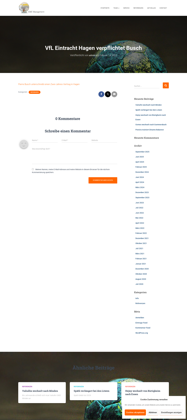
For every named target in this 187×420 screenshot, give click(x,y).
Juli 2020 (139, 284)
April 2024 (139, 182)
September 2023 (142, 197)
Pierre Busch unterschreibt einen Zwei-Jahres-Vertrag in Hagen (50, 84)
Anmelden (139, 318)
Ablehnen (153, 412)
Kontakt (163, 8)
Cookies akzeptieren (135, 412)
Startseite (105, 8)
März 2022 (139, 228)
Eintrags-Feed (141, 323)
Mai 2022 (139, 218)
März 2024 (139, 187)
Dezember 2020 (142, 269)
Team (116, 8)
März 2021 (139, 254)
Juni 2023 (139, 203)
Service (126, 8)
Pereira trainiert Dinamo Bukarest (149, 130)
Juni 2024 (139, 177)
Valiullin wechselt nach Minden (148, 105)
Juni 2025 (139, 157)
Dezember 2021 (142, 238)
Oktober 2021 (141, 243)
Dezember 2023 (142, 192)
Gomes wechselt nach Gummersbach (151, 125)
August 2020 (140, 279)
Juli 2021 (139, 248)
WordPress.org (141, 333)
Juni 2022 (139, 213)
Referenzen (138, 8)
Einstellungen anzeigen (171, 412)
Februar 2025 (141, 167)
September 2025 (142, 152)
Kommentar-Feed (142, 328)
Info (137, 298)
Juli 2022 (139, 208)
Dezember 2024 (142, 172)
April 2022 (139, 223)
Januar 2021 (140, 264)
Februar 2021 (141, 259)
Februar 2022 (141, 233)
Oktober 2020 (141, 274)
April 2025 (139, 162)
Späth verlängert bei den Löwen (148, 110)
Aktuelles (151, 8)
